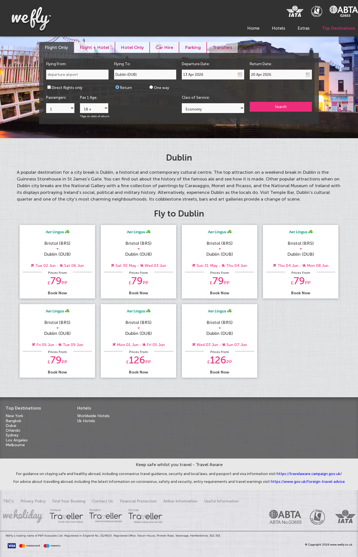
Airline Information (180, 501)
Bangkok (13, 421)
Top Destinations (338, 28)
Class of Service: (196, 97)
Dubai (11, 425)
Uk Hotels (86, 421)
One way (161, 88)
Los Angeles (17, 440)
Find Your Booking (68, 501)
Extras (304, 28)
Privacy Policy (33, 501)
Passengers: (56, 97)
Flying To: (122, 64)
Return (126, 88)
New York (14, 415)
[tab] (56, 47)
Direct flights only (67, 88)
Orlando (13, 430)
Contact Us (102, 501)
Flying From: (56, 64)
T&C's (8, 501)
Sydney (12, 435)
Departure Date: (196, 64)
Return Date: (261, 64)
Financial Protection (138, 501)
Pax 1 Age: (88, 97)
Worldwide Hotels (93, 415)
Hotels (278, 28)
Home (253, 28)
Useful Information (221, 501)
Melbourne (15, 445)
